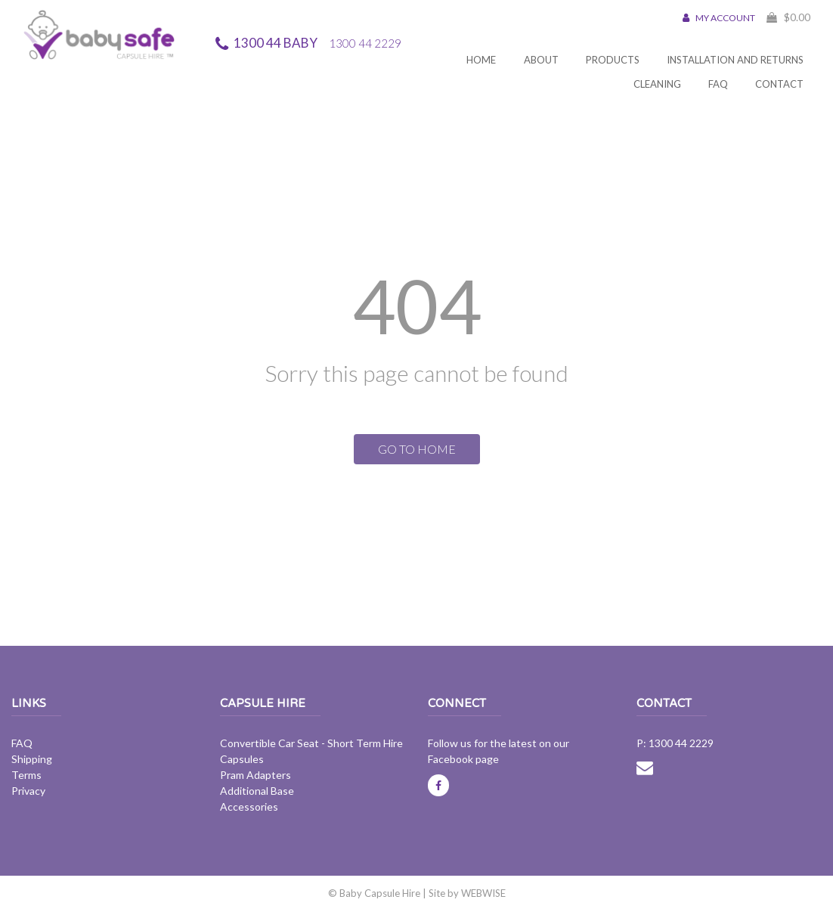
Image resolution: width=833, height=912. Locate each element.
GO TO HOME (417, 449)
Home (481, 60)
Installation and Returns (735, 60)
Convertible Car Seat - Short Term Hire (311, 743)
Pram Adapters (255, 774)
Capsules (242, 758)
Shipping (31, 758)
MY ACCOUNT (719, 17)
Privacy (28, 790)
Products (612, 60)
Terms (26, 774)
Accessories (249, 806)
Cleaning (657, 84)
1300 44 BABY (317, 43)
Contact (779, 84)
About (541, 60)
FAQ (718, 84)
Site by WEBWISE (467, 893)
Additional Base (257, 790)
